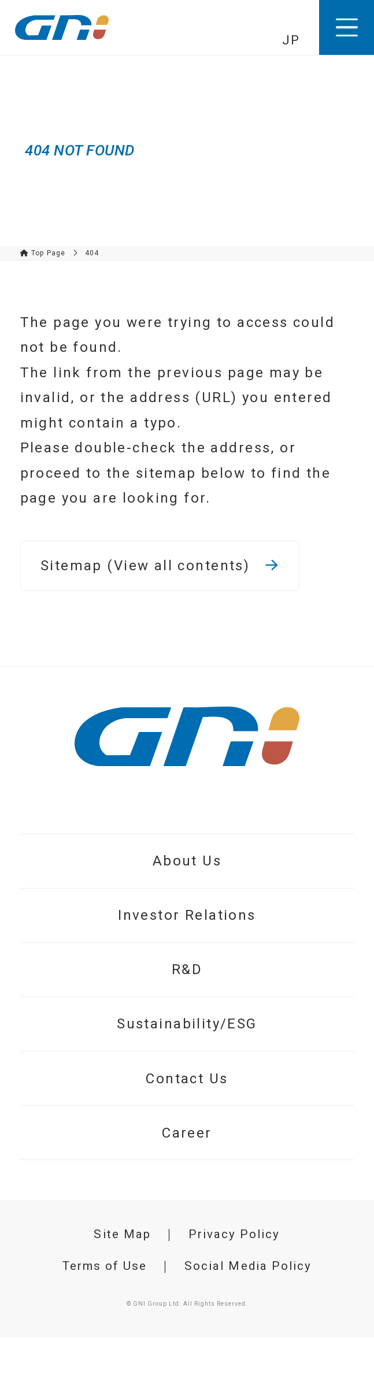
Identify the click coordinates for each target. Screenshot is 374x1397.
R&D (187, 969)
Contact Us (187, 1079)
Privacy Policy (234, 1234)
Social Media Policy (248, 1266)
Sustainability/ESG (187, 1024)
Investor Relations (186, 915)
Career (187, 1133)
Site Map (122, 1234)
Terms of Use (104, 1266)
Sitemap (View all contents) (159, 566)
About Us (187, 861)
